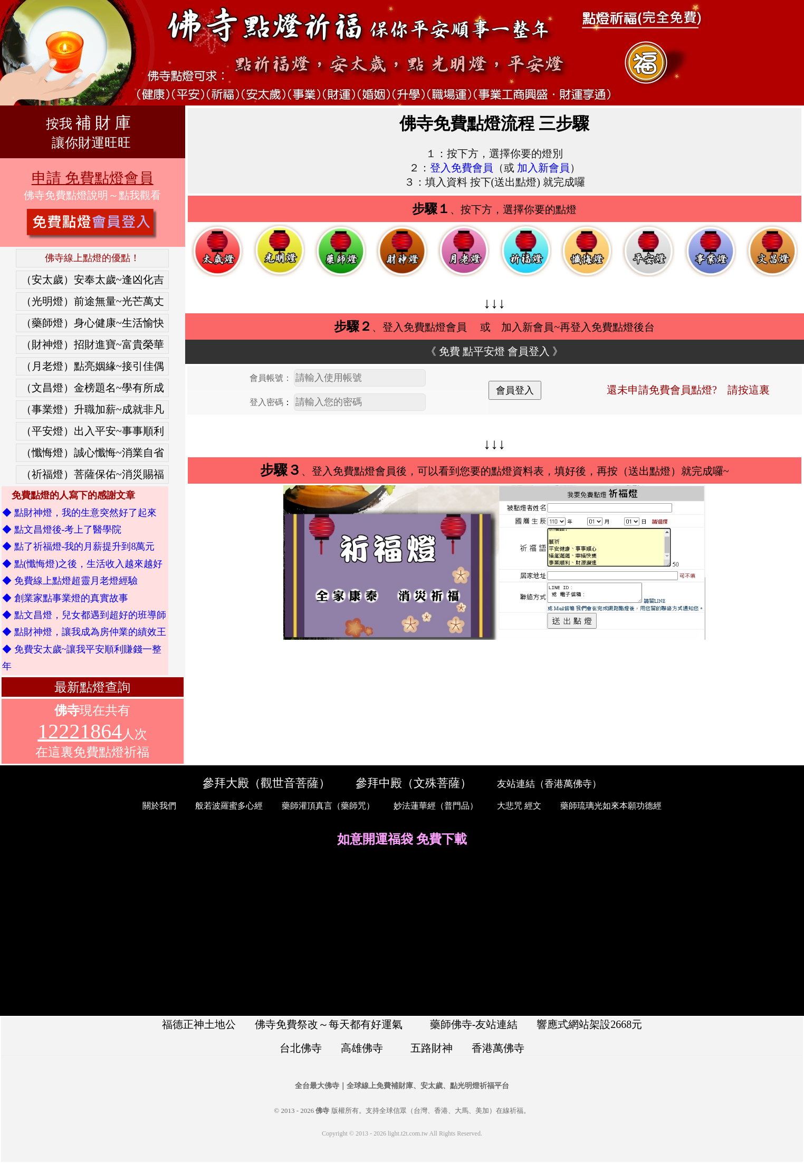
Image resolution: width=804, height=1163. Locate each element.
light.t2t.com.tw (408, 1133)
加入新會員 (543, 168)
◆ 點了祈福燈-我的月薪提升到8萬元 (78, 546)
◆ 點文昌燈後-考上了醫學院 (62, 529)
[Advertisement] (402, 932)
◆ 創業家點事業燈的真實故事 (65, 598)
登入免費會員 (461, 168)
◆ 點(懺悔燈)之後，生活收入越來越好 (82, 564)
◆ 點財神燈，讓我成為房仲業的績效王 (84, 632)
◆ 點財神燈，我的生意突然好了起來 (79, 512)
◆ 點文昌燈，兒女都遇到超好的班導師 (84, 615)
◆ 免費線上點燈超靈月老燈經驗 (70, 580)
